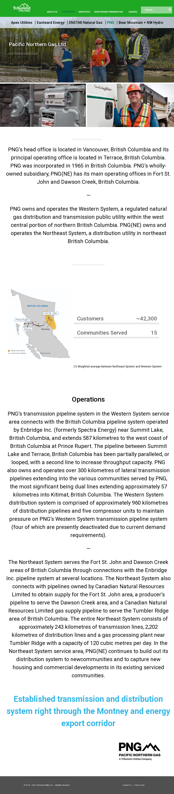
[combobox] (156, 10)
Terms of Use (139, 785)
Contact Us (127, 785)
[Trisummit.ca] (22, 6)
